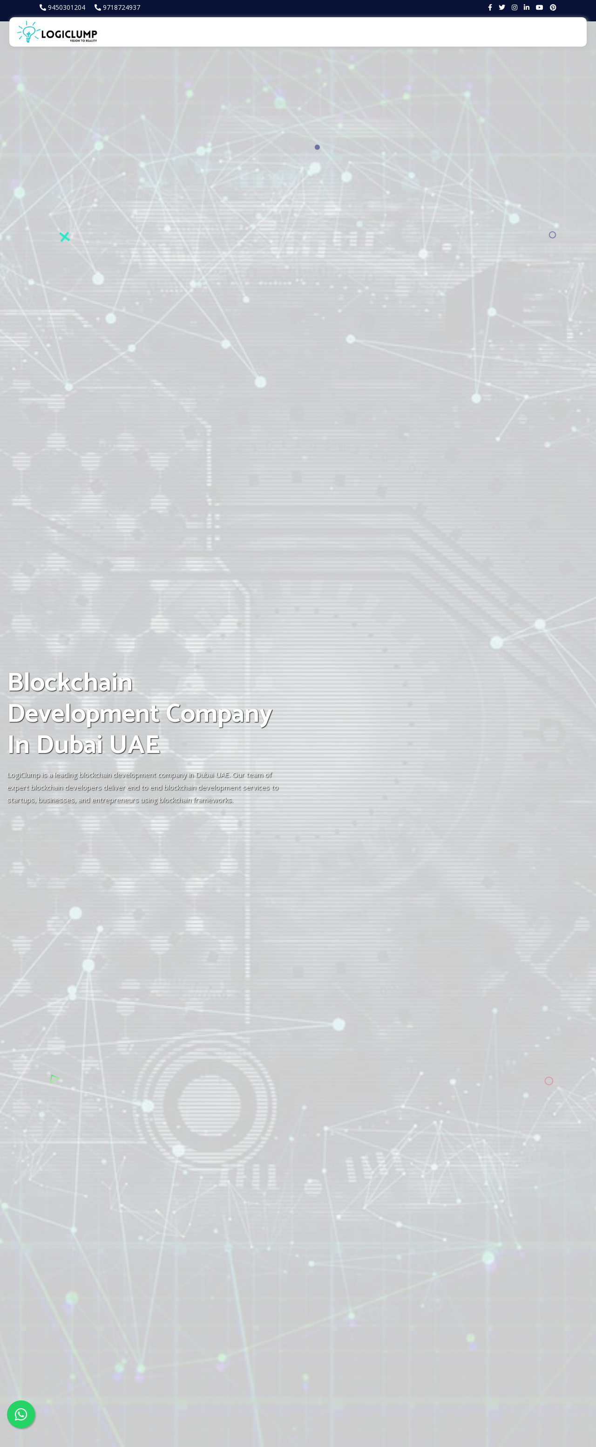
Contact (567, 31)
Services (237, 31)
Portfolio (372, 31)
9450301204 (66, 7)
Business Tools (491, 31)
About (198, 31)
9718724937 (121, 7)
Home (166, 31)
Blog (535, 31)
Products (328, 31)
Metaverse (284, 31)
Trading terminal (428, 31)
